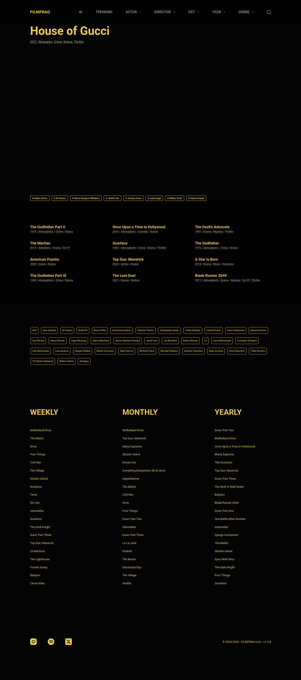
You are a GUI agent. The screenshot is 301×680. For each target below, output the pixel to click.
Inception (36, 486)
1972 (198, 249)
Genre (246, 12)
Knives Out (129, 462)
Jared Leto (133, 199)
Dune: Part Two (132, 519)
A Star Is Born (208, 260)
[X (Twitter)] (68, 641)
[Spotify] (51, 641)
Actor (134, 12)
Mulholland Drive (40, 430)
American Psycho (47, 260)
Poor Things (38, 454)
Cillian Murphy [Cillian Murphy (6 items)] (224, 327)
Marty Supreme (132, 446)
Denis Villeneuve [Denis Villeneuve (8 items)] (43, 339)
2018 (198, 265)
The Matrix (37, 438)
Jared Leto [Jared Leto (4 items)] (232, 339)
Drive (33, 446)
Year (219, 12)
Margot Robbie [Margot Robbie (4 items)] (189, 349)
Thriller (82, 42)
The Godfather (209, 244)
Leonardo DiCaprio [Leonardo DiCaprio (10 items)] (109, 349)
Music (217, 265)
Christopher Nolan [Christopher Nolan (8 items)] (196, 327)
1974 (33, 233)
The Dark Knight (40, 527)
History (135, 282)
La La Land (129, 543)
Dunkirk (127, 551)
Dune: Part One (224, 510)
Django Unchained (226, 535)
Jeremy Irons (160, 199)
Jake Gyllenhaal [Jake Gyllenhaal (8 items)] (169, 339)
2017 (198, 282)
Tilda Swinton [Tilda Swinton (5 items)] (176, 361)
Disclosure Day (131, 567)
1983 (115, 249)
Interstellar (37, 510)
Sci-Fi (66, 249)
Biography (46, 42)
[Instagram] (33, 641)
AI (80, 12)
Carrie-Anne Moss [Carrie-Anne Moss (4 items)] (138, 327)
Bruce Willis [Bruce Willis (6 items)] (112, 327)
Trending (104, 12)
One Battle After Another (230, 519)
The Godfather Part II (51, 228)
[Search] (269, 12)
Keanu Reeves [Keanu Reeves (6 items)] (41, 349)
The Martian (42, 244)
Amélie (126, 583)
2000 (33, 265)
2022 (115, 265)
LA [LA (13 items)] (59, 349)
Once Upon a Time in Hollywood (144, 228)
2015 (33, 249)
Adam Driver (42, 199)
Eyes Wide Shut (224, 559)
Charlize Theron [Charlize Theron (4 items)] (167, 327)
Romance (228, 265)
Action (124, 265)
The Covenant (223, 462)
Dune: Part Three (40, 535)
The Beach (129, 559)
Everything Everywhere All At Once (143, 470)
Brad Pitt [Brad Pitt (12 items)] (92, 327)
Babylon (35, 575)
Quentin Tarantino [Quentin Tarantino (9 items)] (98, 361)
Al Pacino (67, 199)
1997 (198, 233)
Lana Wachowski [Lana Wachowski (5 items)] (78, 349)
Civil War (35, 462)
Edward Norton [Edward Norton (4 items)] (71, 339)
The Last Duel (126, 276)
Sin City (35, 502)
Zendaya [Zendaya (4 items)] (254, 361)
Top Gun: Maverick (131, 260)
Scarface (121, 244)
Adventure (44, 249)
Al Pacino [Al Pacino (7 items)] (73, 327)
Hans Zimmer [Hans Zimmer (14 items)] (118, 339)
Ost (194, 12)
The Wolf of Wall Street (229, 486)
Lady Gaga (186, 199)
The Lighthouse (40, 559)
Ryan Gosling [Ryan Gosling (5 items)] (125, 361)
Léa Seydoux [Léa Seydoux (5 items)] (164, 349)
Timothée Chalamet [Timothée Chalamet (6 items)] (204, 361)
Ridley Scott (211, 199)
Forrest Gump (39, 567)
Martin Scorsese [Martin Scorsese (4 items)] (216, 349)
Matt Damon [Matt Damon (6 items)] (241, 349)
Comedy (143, 233)
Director (165, 12)
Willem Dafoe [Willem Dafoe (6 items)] (233, 361)
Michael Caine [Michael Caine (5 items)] (42, 361)
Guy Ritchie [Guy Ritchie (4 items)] (94, 339)
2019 (115, 233)
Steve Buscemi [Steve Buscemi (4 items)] (150, 361)
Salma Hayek (239, 199)
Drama (71, 42)
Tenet (33, 494)
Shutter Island (39, 478)
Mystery (218, 233)
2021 (34, 42)
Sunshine (36, 519)
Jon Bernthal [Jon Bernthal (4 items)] (253, 339)
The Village (37, 470)
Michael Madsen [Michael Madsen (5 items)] (69, 361)
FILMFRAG (40, 11)
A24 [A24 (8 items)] (35, 327)
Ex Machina (37, 551)
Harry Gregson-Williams (100, 199)
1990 (33, 282)
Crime (59, 42)
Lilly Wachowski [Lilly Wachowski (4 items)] (139, 349)
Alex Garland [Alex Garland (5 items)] (52, 327)
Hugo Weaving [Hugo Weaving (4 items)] (143, 339)
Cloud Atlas (37, 583)
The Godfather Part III (51, 276)
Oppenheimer (130, 478)
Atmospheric (45, 233)
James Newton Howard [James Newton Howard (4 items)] (202, 339)
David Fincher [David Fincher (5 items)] (249, 327)
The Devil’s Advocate (215, 228)
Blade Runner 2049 (213, 276)
